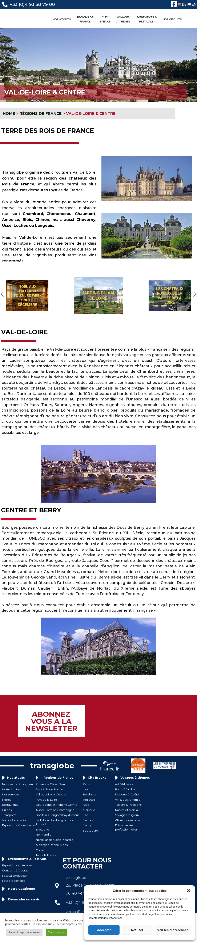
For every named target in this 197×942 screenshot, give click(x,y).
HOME (9, 114)
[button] (188, 891)
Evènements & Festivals (27, 857)
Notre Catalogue (21, 887)
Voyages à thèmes (135, 776)
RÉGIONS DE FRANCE (86, 19)
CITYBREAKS (106, 19)
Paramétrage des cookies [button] (24, 932)
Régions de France (58, 776)
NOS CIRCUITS (173, 19)
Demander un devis (24, 898)
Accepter (104, 930)
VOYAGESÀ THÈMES (124, 19)
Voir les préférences (172, 930)
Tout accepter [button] (56, 932)
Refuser (137, 930)
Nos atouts (16, 776)
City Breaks (97, 776)
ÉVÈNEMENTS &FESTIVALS (147, 19)
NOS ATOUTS (63, 19)
